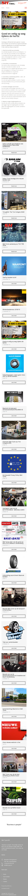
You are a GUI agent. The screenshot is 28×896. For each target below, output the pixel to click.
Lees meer (14, 283)
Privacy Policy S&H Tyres (6, 885)
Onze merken (6, 876)
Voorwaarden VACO (5, 888)
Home (2, 7)
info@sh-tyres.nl (8, 865)
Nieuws (7, 7)
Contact (5, 881)
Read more (14, 152)
